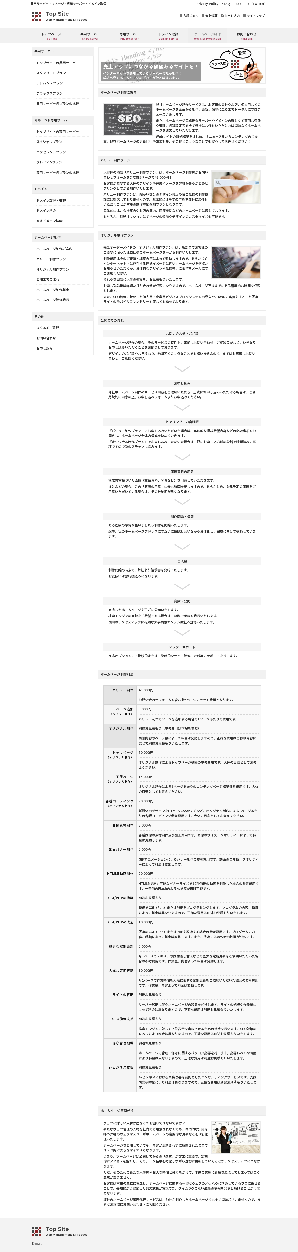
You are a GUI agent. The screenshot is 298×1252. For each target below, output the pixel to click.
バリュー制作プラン (51, 259)
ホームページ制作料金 (52, 289)
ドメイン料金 (46, 210)
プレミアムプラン (49, 162)
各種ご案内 (190, 15)
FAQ (227, 3)
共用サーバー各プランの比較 (57, 103)
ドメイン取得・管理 (51, 200)
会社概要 (211, 15)
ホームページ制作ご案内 (54, 248)
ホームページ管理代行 (52, 299)
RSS (238, 3)
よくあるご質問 (47, 327)
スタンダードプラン (51, 72)
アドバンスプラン (49, 83)
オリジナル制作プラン (52, 269)
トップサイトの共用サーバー (57, 62)
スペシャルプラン (49, 141)
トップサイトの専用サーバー (57, 131)
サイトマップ (256, 15)
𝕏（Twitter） (257, 3)
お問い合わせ (46, 338)
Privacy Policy (207, 3)
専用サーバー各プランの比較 (57, 172)
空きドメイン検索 (49, 220)
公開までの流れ (47, 279)
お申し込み (232, 15)
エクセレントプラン (51, 152)
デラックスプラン (49, 93)
